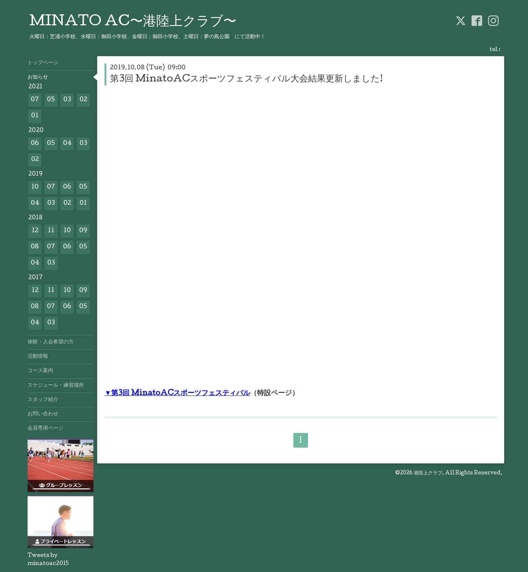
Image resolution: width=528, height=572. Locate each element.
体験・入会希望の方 (50, 342)
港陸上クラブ (428, 473)
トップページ (42, 63)
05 (51, 100)
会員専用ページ (45, 428)
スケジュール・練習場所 (55, 386)
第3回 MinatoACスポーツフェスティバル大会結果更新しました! (246, 79)
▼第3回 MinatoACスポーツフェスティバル (177, 393)
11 (51, 231)
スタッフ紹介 (42, 400)
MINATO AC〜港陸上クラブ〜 (132, 22)
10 (34, 187)
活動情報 (37, 357)
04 (67, 144)
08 (35, 247)
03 (67, 100)
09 (83, 231)
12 (35, 231)
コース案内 (40, 371)
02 (83, 100)
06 (35, 144)
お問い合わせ (42, 414)
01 (34, 116)
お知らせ (37, 77)
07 (35, 100)
